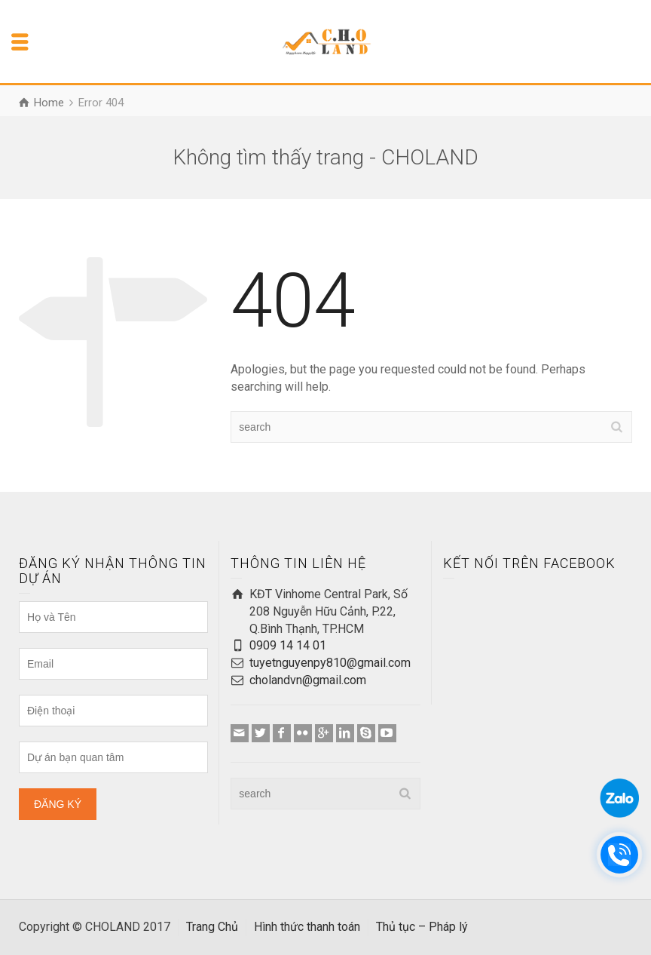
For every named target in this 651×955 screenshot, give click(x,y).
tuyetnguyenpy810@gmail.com (330, 663)
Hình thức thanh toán (307, 927)
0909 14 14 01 (287, 645)
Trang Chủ (212, 927)
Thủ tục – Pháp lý (422, 927)
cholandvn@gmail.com (307, 680)
